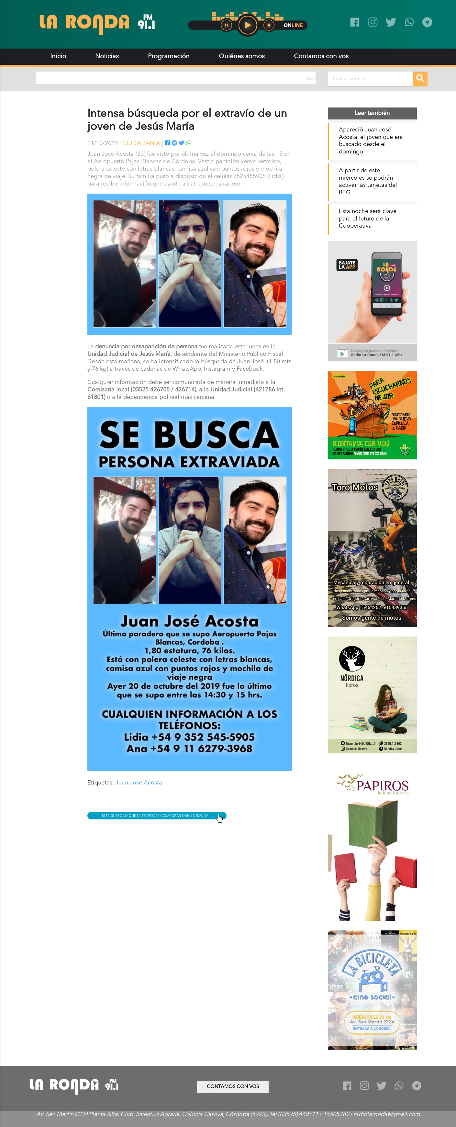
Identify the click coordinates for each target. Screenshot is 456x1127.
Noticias (107, 56)
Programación (169, 56)
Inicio (58, 56)
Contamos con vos (321, 56)
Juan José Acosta (139, 783)
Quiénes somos (242, 56)
